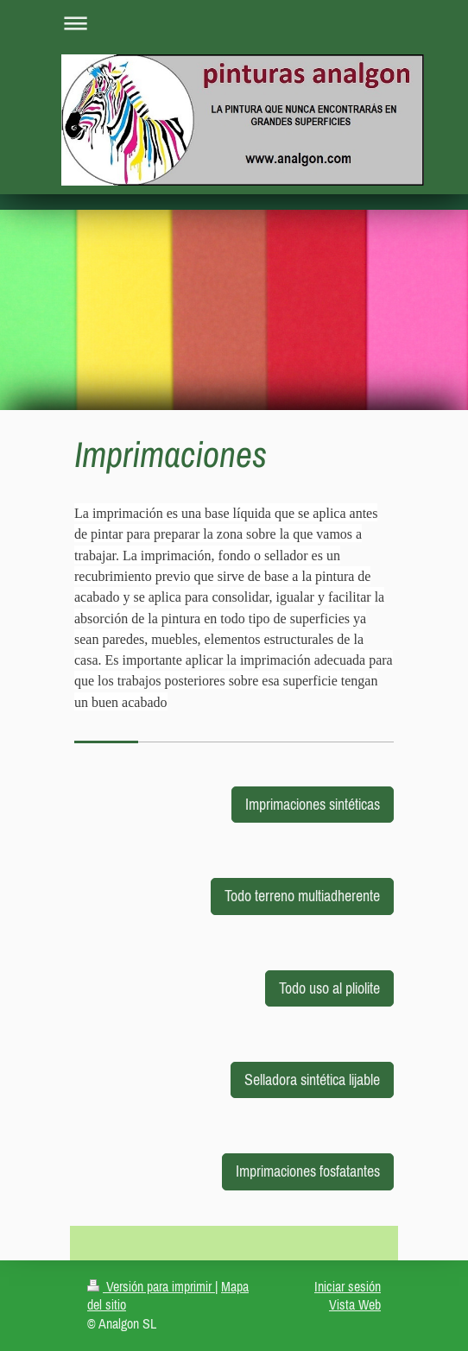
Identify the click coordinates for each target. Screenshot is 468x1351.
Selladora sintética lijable (312, 1079)
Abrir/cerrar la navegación (234, 22)
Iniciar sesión (347, 1286)
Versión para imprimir (151, 1286)
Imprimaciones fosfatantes (308, 1171)
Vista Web (355, 1304)
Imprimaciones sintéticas (312, 804)
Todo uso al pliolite (329, 988)
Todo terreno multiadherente (302, 896)
